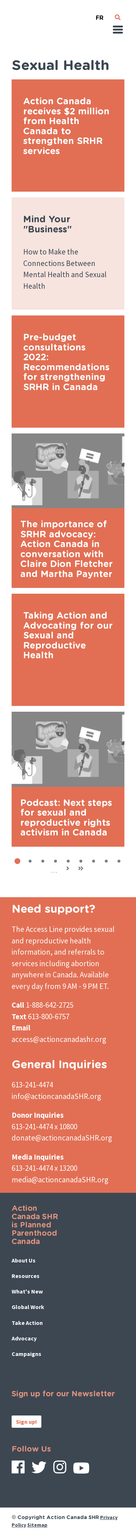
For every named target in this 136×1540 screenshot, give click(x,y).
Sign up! (26, 1421)
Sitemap (37, 1525)
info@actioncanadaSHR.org (56, 1096)
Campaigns (26, 1353)
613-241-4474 (32, 1085)
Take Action (27, 1322)
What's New (27, 1291)
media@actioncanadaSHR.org (60, 1180)
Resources (26, 1275)
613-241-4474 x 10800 (44, 1126)
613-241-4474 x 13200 (44, 1168)
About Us (24, 1260)
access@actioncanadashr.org (59, 1039)
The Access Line (37, 929)
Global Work (28, 1306)
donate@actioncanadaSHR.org (62, 1138)
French (100, 15)
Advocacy (24, 1338)
